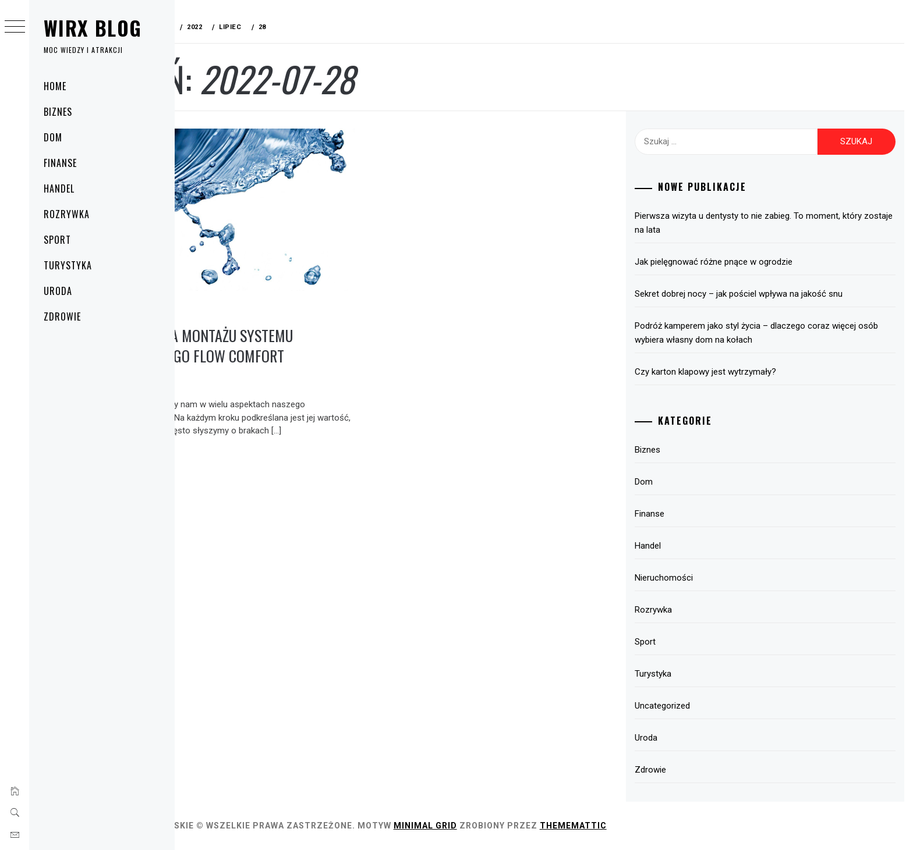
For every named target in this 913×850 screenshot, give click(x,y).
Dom (53, 137)
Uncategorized (688, 705)
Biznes (58, 112)
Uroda (58, 291)
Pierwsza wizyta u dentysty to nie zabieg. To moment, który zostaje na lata (774, 223)
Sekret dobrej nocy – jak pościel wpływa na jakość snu (765, 294)
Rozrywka (67, 214)
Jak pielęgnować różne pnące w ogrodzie (740, 262)
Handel (59, 188)
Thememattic (647, 825)
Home (55, 86)
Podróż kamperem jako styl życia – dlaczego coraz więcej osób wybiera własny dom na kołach (771, 333)
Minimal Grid (499, 825)
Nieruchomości (690, 577)
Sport (57, 240)
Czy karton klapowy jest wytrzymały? (731, 372)
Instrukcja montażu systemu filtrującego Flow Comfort (275, 329)
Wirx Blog (92, 27)
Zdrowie (62, 316)
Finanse (60, 163)
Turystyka (68, 265)
